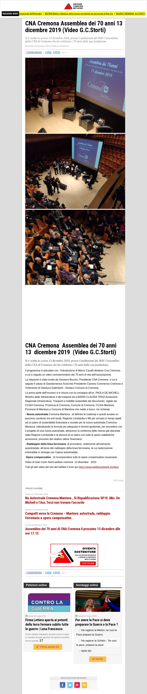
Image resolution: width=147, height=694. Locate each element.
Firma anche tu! (47, 647)
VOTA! (97, 659)
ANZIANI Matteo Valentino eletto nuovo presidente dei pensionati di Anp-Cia (81, 13)
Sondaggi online (87, 585)
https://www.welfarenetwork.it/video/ (99, 467)
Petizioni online (36, 585)
